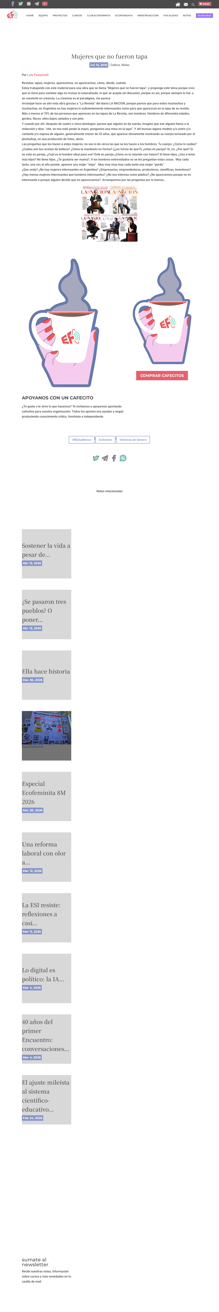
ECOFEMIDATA (124, 15)
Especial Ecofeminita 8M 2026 (44, 792)
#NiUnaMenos (81, 440)
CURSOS (77, 15)
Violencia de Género (133, 440)
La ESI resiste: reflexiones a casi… (41, 914)
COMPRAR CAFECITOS (162, 375)
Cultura (115, 65)
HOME (30, 15)
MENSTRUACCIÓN (148, 15)
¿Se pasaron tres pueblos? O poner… (44, 610)
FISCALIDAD (170, 15)
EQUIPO (43, 15)
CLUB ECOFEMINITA (98, 15)
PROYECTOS (60, 15)
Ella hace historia (46, 671)
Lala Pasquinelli (38, 75)
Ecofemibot (204, 15)
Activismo (105, 440)
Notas (125, 65)
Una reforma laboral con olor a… (44, 853)
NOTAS (187, 15)
